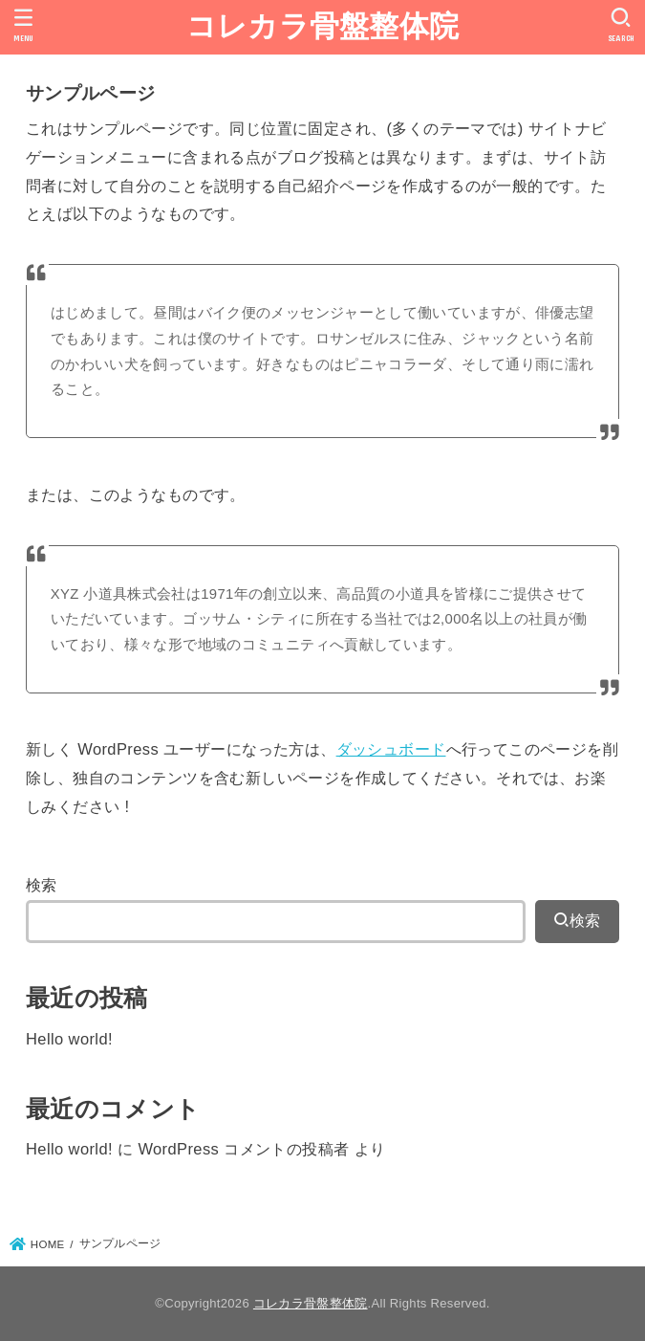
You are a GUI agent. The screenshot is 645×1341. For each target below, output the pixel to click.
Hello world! (69, 1038)
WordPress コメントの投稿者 (243, 1148)
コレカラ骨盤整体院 (323, 26)
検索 (41, 884)
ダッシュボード (391, 749)
